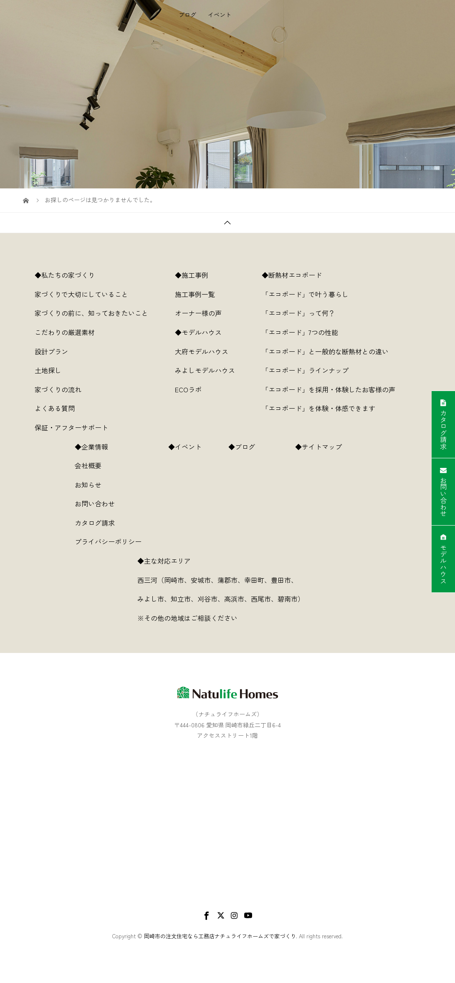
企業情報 (389, 14)
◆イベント (185, 447)
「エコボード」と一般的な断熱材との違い (325, 351)
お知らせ (88, 485)
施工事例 (248, 14)
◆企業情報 (91, 447)
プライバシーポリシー (108, 541)
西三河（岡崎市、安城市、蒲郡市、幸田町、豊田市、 (217, 580)
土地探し (48, 370)
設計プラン (51, 351)
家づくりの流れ (58, 389)
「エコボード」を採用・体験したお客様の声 (328, 389)
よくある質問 (55, 408)
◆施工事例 (191, 275)
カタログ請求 (95, 523)
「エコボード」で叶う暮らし (305, 294)
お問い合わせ (95, 503)
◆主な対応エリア (170, 561)
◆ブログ (248, 447)
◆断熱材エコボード (292, 275)
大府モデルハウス (201, 351)
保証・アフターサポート (71, 427)
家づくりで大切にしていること (81, 294)
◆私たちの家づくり (65, 275)
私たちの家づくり (202, 14)
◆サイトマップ (325, 447)
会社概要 (88, 465)
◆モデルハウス (198, 332)
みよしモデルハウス (205, 370)
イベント (219, 44)
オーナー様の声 (198, 313)
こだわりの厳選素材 (65, 332)
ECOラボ (188, 389)
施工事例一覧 (195, 294)
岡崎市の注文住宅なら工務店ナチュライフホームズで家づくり (220, 936)
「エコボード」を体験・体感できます (318, 408)
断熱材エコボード (342, 14)
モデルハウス (289, 14)
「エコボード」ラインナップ (305, 370)
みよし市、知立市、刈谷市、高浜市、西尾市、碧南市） (227, 599)
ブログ (187, 44)
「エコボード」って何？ (298, 313)
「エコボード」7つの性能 (300, 332)
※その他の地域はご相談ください (187, 618)
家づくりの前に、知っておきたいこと (91, 313)
